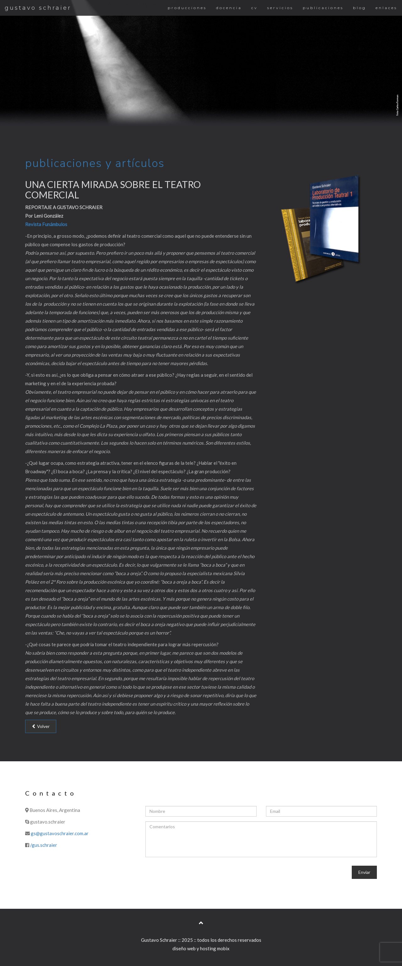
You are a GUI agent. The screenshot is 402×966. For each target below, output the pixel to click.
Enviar (364, 872)
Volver (41, 726)
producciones (187, 7)
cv (254, 7)
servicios (280, 7)
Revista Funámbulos (46, 224)
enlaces (386, 7)
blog (359, 7)
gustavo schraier (38, 7)
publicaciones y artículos (95, 163)
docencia (229, 7)
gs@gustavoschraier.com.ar (60, 833)
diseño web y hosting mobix (201, 948)
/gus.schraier (43, 845)
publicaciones (323, 7)
